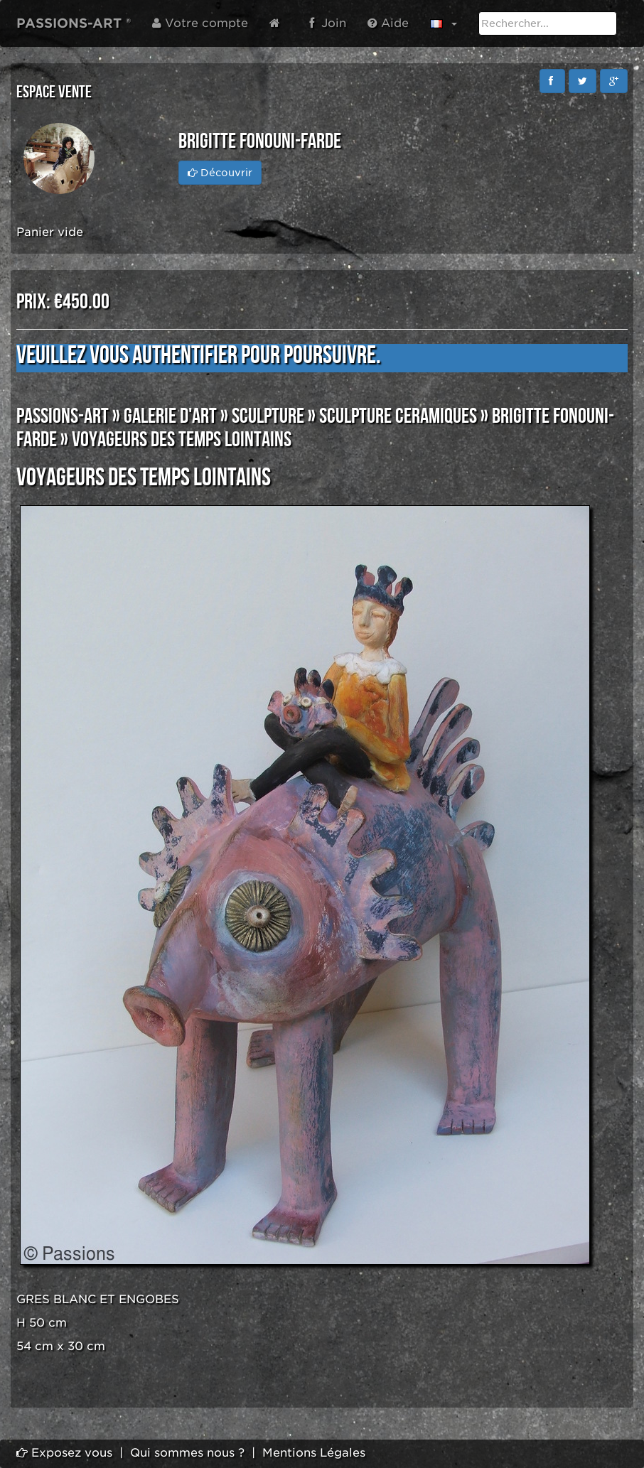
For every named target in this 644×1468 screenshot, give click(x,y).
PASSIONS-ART (62, 416)
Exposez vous (64, 1452)
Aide (388, 23)
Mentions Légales (313, 1452)
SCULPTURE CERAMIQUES (398, 416)
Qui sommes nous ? (187, 1452)
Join (327, 23)
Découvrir (220, 172)
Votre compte (200, 23)
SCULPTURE (268, 416)
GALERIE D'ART (170, 416)
